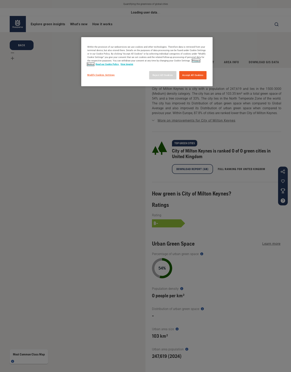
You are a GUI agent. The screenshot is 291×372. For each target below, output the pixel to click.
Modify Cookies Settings (101, 75)
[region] (147, 61)
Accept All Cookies (192, 75)
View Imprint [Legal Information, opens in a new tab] (126, 64)
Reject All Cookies (163, 75)
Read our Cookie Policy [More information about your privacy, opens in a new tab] (107, 64)
